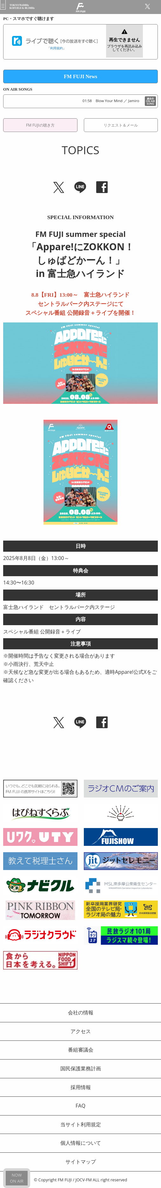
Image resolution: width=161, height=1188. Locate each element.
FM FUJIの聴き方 (40, 125)
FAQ (80, 1105)
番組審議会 (80, 1049)
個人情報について (80, 1142)
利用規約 (56, 48)
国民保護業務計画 (80, 1068)
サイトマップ (80, 1161)
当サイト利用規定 (80, 1124)
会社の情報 (80, 1012)
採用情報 (80, 1087)
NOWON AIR (16, 1178)
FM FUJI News (80, 76)
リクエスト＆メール (121, 125)
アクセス (80, 1031)
